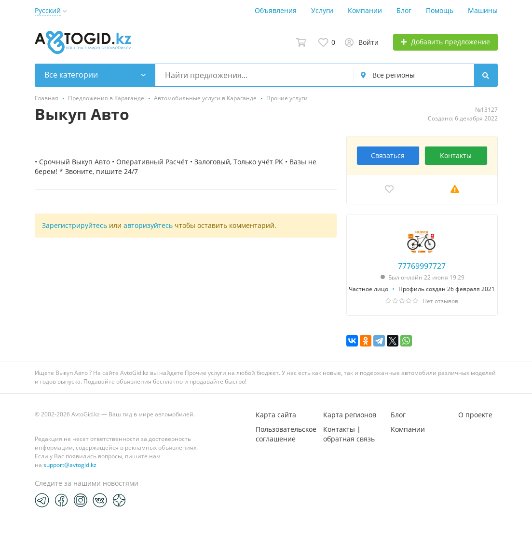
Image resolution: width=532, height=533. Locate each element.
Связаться (388, 155)
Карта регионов (349, 414)
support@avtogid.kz (69, 465)
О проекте (475, 414)
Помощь (439, 10)
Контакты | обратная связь (349, 434)
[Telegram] (42, 500)
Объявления (276, 10)
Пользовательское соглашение (286, 434)
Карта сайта (276, 414)
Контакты (456, 155)
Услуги (322, 10)
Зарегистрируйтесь (74, 225)
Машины (483, 10)
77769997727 (422, 266)
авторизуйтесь (148, 225)
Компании (365, 10)
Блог (403, 10)
